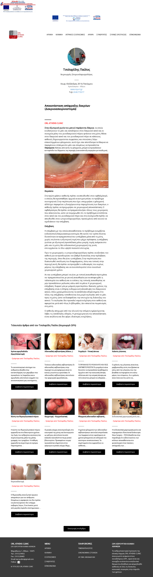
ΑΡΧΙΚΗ (50, 35)
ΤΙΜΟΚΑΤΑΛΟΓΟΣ (85, 548)
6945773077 (78, 92)
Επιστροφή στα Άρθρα (76, 529)
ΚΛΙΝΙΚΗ (59, 35)
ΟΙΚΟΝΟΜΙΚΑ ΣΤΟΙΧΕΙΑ (87, 553)
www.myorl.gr (76, 89)
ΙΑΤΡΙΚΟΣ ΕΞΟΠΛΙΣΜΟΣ (75, 35)
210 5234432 (20, 554)
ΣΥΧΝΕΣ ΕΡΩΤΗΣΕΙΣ (118, 35)
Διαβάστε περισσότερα (24, 387)
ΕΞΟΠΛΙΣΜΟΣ (50, 557)
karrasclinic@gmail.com (25, 559)
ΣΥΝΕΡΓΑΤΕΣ (101, 35)
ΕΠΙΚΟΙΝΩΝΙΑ (135, 35)
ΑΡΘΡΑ (91, 35)
